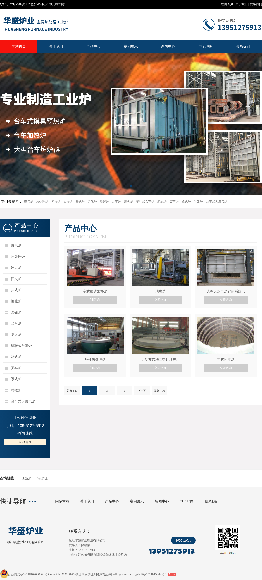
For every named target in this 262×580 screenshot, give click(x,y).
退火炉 (128, 201)
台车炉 (116, 201)
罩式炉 (186, 201)
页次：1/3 (159, 390)
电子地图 (205, 46)
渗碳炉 (104, 201)
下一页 (142, 390)
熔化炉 (92, 201)
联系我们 (256, 4)
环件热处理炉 (95, 359)
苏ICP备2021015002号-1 (151, 574)
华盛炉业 (41, 478)
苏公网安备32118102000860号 (27, 574)
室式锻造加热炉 (95, 291)
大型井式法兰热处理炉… (160, 359)
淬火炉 (55, 201)
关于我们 (241, 4)
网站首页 (19, 46)
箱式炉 (162, 201)
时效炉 (198, 201)
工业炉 (26, 478)
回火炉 (67, 201)
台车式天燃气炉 (216, 201)
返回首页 (227, 4)
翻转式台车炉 (145, 201)
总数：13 (72, 390)
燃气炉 (28, 201)
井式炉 (80, 201)
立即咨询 (25, 442)
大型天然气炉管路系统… (226, 291)
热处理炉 (42, 201)
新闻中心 (168, 46)
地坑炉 (160, 291)
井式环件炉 (225, 359)
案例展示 (131, 46)
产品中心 (93, 46)
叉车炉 (174, 201)
